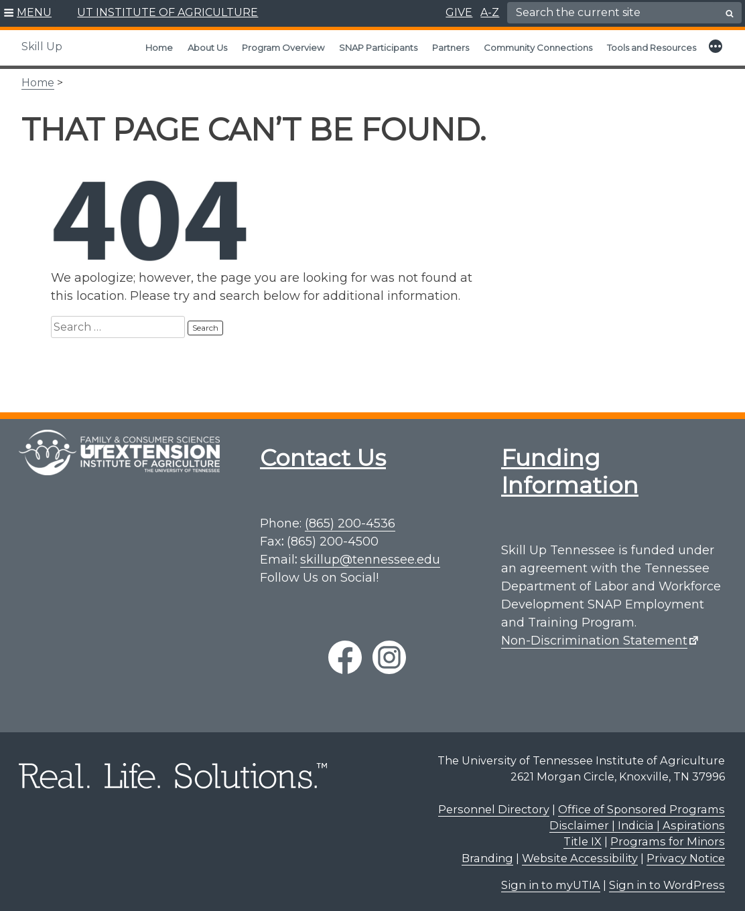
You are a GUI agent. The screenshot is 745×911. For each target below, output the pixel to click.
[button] (28, 13)
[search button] (730, 13)
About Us (207, 47)
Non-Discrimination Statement (594, 640)
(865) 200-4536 (350, 523)
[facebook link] (345, 657)
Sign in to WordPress (667, 885)
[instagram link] (389, 657)
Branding (487, 858)
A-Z (489, 12)
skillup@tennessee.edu (370, 559)
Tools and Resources (651, 47)
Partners (450, 47)
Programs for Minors (667, 841)
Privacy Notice (686, 858)
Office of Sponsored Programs (641, 809)
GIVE (459, 12)
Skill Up (41, 46)
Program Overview (283, 47)
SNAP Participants (378, 47)
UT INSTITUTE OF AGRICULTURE (167, 12)
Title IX (582, 841)
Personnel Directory (493, 809)
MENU (34, 12)
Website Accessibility (580, 858)
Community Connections (538, 47)
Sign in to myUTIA (550, 885)
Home (159, 47)
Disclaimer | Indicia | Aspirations (637, 825)
